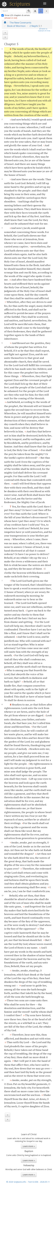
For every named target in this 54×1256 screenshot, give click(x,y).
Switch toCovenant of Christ (44, 30)
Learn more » (29, 1146)
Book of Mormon (16, 26)
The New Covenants (20, 22)
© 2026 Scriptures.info (16, 1181)
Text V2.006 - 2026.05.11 (39, 1181)
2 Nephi (33, 26)
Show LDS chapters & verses (16, 16)
